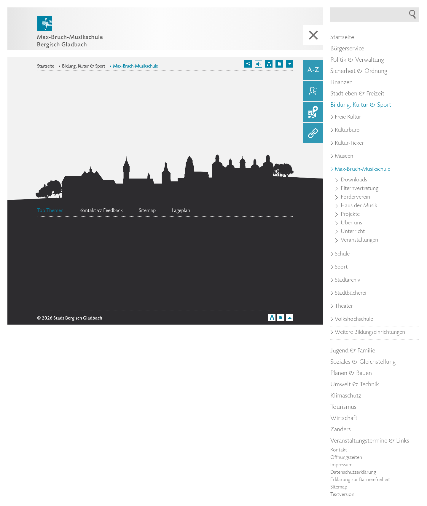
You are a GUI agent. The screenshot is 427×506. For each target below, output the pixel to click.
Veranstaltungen (359, 240)
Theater (344, 306)
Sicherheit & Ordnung (358, 71)
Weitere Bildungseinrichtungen (370, 333)
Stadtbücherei (350, 293)
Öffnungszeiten (346, 457)
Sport (341, 267)
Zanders (340, 430)
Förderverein (355, 197)
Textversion (342, 494)
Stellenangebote (81, 262)
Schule (342, 254)
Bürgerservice (347, 49)
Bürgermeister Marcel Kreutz (83, 303)
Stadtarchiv (347, 280)
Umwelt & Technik (354, 385)
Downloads (354, 180)
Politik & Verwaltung (357, 60)
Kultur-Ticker (349, 143)
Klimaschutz (345, 396)
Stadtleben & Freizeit (357, 94)
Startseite (45, 66)
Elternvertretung (359, 189)
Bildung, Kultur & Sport (83, 66)
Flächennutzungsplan (83, 242)
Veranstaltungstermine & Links (369, 441)
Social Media (248, 280)
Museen (344, 156)
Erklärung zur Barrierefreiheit (360, 480)
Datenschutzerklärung (353, 472)
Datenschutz (262, 239)
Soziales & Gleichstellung (363, 362)
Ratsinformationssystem (168, 268)
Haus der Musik (359, 206)
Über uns (351, 223)
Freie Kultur (348, 117)
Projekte (350, 215)
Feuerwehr (254, 258)
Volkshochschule (354, 320)
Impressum (341, 465)
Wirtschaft (343, 418)
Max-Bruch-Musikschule (135, 66)
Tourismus (343, 407)
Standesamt (168, 283)
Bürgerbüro (182, 238)
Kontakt (338, 450)
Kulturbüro (347, 130)
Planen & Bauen (351, 373)
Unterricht (353, 232)
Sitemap (338, 487)
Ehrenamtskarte (72, 288)
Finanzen (341, 82)
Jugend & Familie (352, 351)
